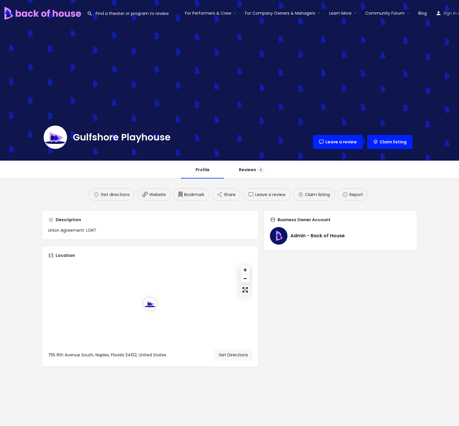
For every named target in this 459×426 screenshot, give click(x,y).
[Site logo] (43, 13)
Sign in (450, 13)
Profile (203, 170)
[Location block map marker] (150, 304)
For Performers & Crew (208, 13)
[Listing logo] (55, 137)
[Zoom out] (245, 278)
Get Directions (233, 355)
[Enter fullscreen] (245, 290)
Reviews (251, 170)
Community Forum (385, 13)
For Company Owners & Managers (280, 13)
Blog (422, 13)
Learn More (340, 13)
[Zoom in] (245, 270)
